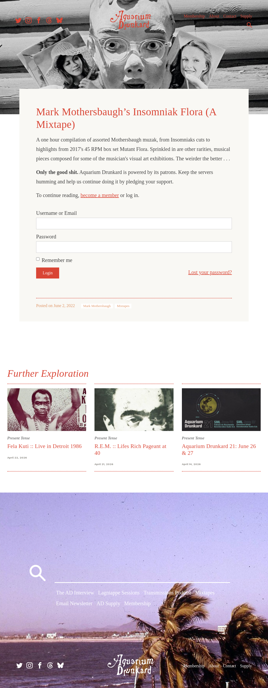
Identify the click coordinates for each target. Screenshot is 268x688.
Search (247, 27)
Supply (244, 18)
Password (46, 236)
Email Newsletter (74, 603)
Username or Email (56, 212)
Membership (192, 18)
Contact (227, 18)
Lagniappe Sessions (118, 592)
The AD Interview (75, 592)
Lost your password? (210, 271)
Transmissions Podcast (167, 592)
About (211, 18)
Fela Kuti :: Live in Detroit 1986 (45, 445)
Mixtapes (123, 305)
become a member (100, 194)
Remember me (57, 259)
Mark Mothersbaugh (97, 305)
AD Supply (108, 603)
